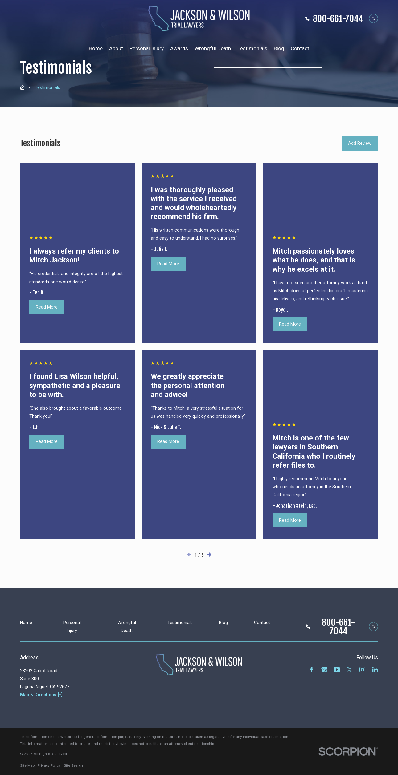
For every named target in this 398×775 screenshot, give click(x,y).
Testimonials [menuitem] (252, 48)
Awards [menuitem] (179, 48)
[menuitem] (27, 765)
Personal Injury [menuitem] (146, 48)
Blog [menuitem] (279, 48)
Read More (47, 307)
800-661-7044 (338, 18)
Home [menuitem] (96, 48)
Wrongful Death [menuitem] (213, 48)
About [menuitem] (116, 48)
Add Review (359, 143)
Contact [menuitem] (300, 48)
